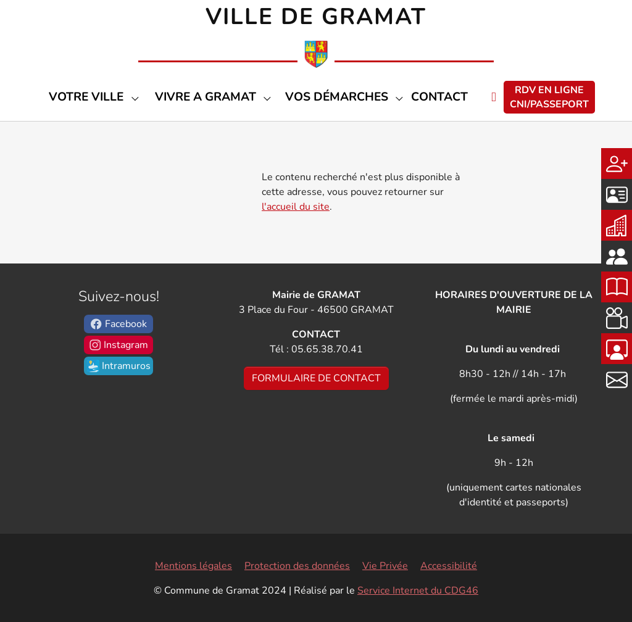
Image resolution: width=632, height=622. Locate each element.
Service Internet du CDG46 (417, 590)
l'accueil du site (296, 207)
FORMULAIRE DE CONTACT (316, 378)
